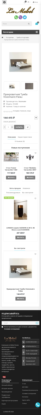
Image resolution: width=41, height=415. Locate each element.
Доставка (25, 387)
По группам (10, 37)
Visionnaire (22, 101)
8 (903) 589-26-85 (31, 342)
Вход (35, 2)
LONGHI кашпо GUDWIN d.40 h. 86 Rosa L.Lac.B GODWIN (20, 229)
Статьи (24, 403)
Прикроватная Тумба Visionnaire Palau (21, 290)
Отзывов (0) (20, 141)
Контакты (25, 397)
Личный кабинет (7, 385)
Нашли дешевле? (9, 121)
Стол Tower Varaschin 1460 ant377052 (11, 170)
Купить (19, 127)
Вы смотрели (27, 193)
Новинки (26, 188)
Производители (7, 392)
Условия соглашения (29, 393)
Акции (4, 404)
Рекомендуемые (13, 193)
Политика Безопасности (30, 390)
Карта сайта (26, 400)
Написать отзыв (25, 111)
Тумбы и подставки (23, 37)
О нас (24, 384)
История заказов (7, 388)
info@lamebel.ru (31, 346)
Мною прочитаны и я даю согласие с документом (19, 328)
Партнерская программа (10, 400)
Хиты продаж (15, 188)
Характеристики (25, 137)
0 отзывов (16, 111)
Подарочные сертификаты (6, 396)
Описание (12, 137)
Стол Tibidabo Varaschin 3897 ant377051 (30, 170)
